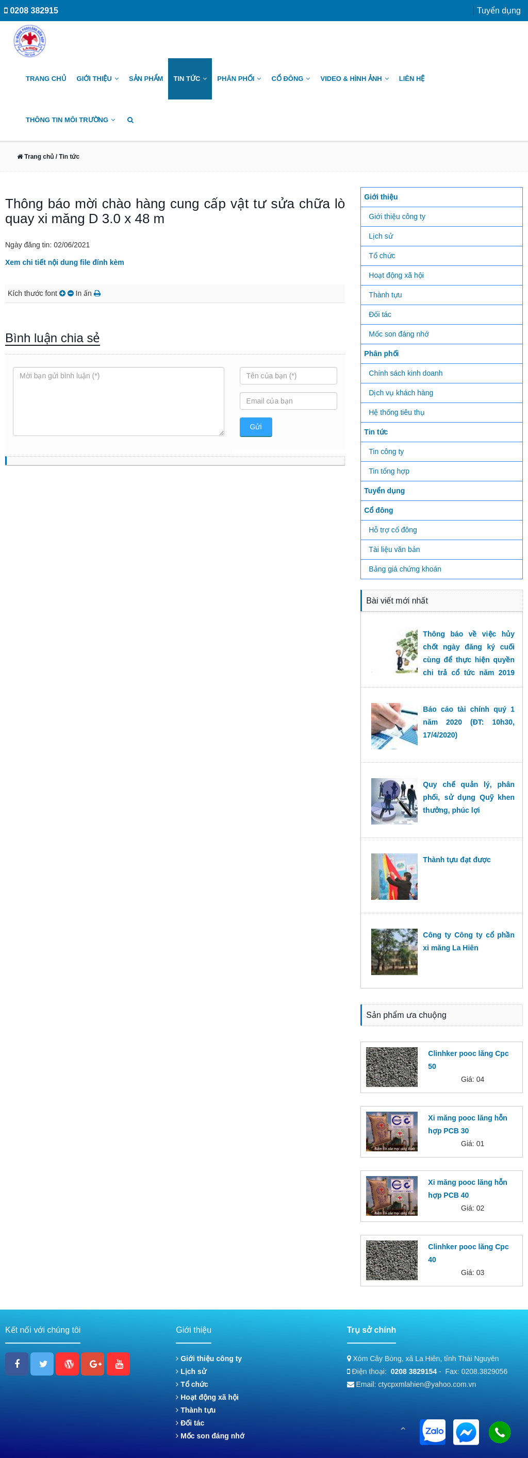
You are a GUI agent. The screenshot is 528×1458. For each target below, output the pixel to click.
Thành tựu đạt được (456, 860)
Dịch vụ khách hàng (401, 393)
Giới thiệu (98, 78)
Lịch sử (380, 236)
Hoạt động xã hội (396, 275)
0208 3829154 (414, 1371)
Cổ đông (290, 78)
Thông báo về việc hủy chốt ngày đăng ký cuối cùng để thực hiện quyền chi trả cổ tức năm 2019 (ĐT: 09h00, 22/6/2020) (469, 660)
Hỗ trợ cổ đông (393, 530)
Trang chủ (46, 78)
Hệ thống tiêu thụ (396, 412)
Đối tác (380, 314)
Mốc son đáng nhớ (399, 334)
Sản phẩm (146, 78)
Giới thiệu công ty (397, 216)
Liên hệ (412, 78)
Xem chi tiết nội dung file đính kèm (64, 262)
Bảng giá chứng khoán (405, 569)
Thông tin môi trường (70, 120)
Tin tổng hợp (389, 471)
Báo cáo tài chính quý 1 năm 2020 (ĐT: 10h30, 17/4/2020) (469, 722)
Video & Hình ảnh (354, 78)
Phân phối (239, 78)
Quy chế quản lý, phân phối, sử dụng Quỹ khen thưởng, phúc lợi (469, 797)
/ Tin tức (66, 156)
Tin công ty (386, 451)
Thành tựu (385, 295)
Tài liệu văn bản (394, 549)
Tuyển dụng (499, 10)
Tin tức (190, 78)
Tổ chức (382, 256)
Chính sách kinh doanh (405, 373)
